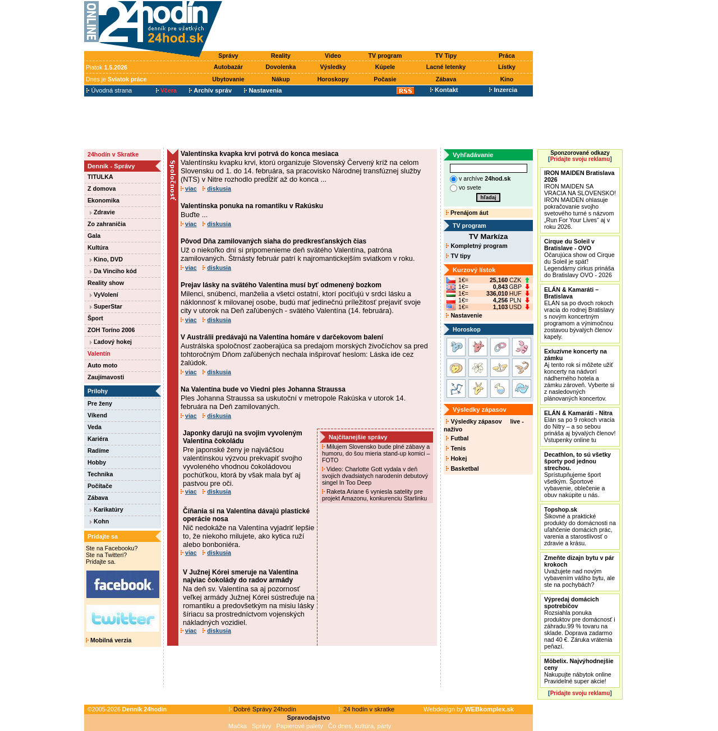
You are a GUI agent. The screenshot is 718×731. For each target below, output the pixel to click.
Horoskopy (333, 79)
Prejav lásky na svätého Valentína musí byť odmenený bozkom (281, 285)
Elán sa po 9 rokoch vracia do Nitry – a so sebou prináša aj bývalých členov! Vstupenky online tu (579, 426)
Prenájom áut (467, 212)
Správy (228, 55)
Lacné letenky (446, 66)
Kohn (99, 521)
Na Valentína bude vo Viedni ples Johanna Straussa (263, 389)
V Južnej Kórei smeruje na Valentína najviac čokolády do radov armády (240, 576)
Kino (507, 79)
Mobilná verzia (108, 640)
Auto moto (102, 365)
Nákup (280, 79)
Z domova (102, 188)
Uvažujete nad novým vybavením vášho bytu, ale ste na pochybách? (579, 571)
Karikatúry (106, 509)
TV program (385, 55)
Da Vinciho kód (113, 271)
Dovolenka (281, 66)
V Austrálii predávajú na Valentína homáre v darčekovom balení (282, 337)
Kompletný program (476, 245)
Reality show (106, 282)
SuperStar (106, 306)
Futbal (457, 438)
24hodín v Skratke (113, 154)
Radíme (98, 450)
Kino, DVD (106, 259)
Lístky (507, 66)
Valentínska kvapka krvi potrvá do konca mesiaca (259, 154)
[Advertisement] (380, 26)
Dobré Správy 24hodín (262, 709)
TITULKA (100, 176)
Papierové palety (300, 726)
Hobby (97, 462)
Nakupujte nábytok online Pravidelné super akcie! (579, 671)
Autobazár (228, 66)
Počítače (100, 485)
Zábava (446, 79)
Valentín (99, 353)
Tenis (456, 448)
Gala (94, 235)
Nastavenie (464, 315)
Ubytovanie (228, 79)
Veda (95, 427)
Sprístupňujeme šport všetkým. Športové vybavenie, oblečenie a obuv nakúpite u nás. (577, 474)
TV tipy (458, 255)
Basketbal (462, 468)
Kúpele (385, 66)
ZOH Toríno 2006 (111, 330)
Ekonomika (103, 200)
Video (333, 55)
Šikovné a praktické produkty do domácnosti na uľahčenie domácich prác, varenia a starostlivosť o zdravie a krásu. (580, 526)
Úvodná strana (109, 90)
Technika (100, 474)
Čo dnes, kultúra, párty (360, 726)
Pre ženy (100, 403)
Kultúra (98, 247)
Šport (95, 318)
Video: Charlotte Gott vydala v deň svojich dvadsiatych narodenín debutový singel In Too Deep (375, 476)
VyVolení (104, 294)
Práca (507, 55)
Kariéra (98, 438)
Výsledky (333, 66)
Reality (281, 55)
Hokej (456, 458)
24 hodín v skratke (367, 709)
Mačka (237, 726)
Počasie (385, 79)
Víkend (97, 415)
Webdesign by (469, 709)
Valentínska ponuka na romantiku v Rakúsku (252, 206)
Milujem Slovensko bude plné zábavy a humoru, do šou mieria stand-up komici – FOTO (376, 453)
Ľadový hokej (111, 341)
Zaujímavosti (106, 377)
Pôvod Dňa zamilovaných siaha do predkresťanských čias (273, 241)
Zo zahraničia (107, 223)
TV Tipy (446, 55)
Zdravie (102, 212)
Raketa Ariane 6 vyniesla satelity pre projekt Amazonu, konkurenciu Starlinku (375, 495)
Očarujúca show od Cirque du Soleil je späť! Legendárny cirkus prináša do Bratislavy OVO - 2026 (579, 258)
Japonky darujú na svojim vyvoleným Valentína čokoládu (242, 437)
